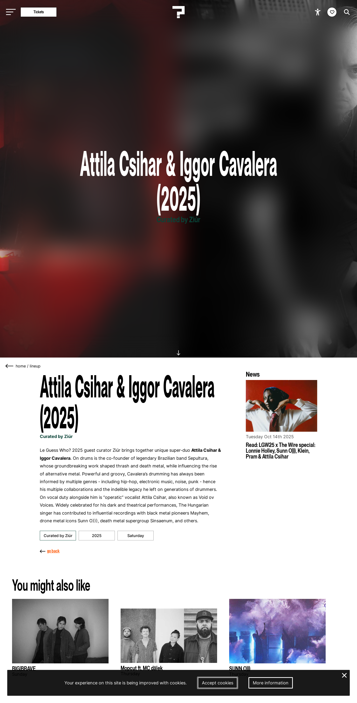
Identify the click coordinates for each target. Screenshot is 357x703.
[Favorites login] (332, 12)
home (21, 366)
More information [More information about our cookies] (270, 682)
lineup (35, 366)
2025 (97, 535)
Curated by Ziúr (58, 535)
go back (50, 550)
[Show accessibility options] (318, 12)
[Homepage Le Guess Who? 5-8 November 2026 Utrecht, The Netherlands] (178, 12)
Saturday (135, 535)
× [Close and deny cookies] (344, 674)
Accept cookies (217, 682)
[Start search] (345, 12)
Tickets (39, 12)
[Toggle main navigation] (9, 12)
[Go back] (9, 366)
